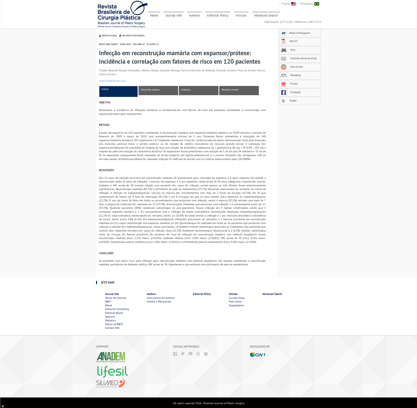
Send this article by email (298, 58)
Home (154, 15)
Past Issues (235, 301)
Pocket (288, 83)
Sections (110, 316)
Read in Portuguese (295, 32)
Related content (230, 89)
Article (105, 89)
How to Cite (291, 66)
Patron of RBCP (114, 324)
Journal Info (174, 15)
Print (287, 49)
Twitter (288, 100)
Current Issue (236, 298)
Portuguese (309, 3)
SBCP (108, 301)
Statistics (185, 89)
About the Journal (115, 298)
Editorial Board (114, 313)
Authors (194, 15)
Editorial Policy (217, 15)
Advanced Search (266, 15)
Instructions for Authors (161, 298)
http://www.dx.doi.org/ (112, 80)
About (108, 305)
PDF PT (288, 41)
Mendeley (290, 75)
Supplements (236, 305)
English (289, 3)
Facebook (290, 92)
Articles (241, 15)
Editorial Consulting (117, 309)
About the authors (150, 89)
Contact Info (112, 328)
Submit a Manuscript (159, 301)
